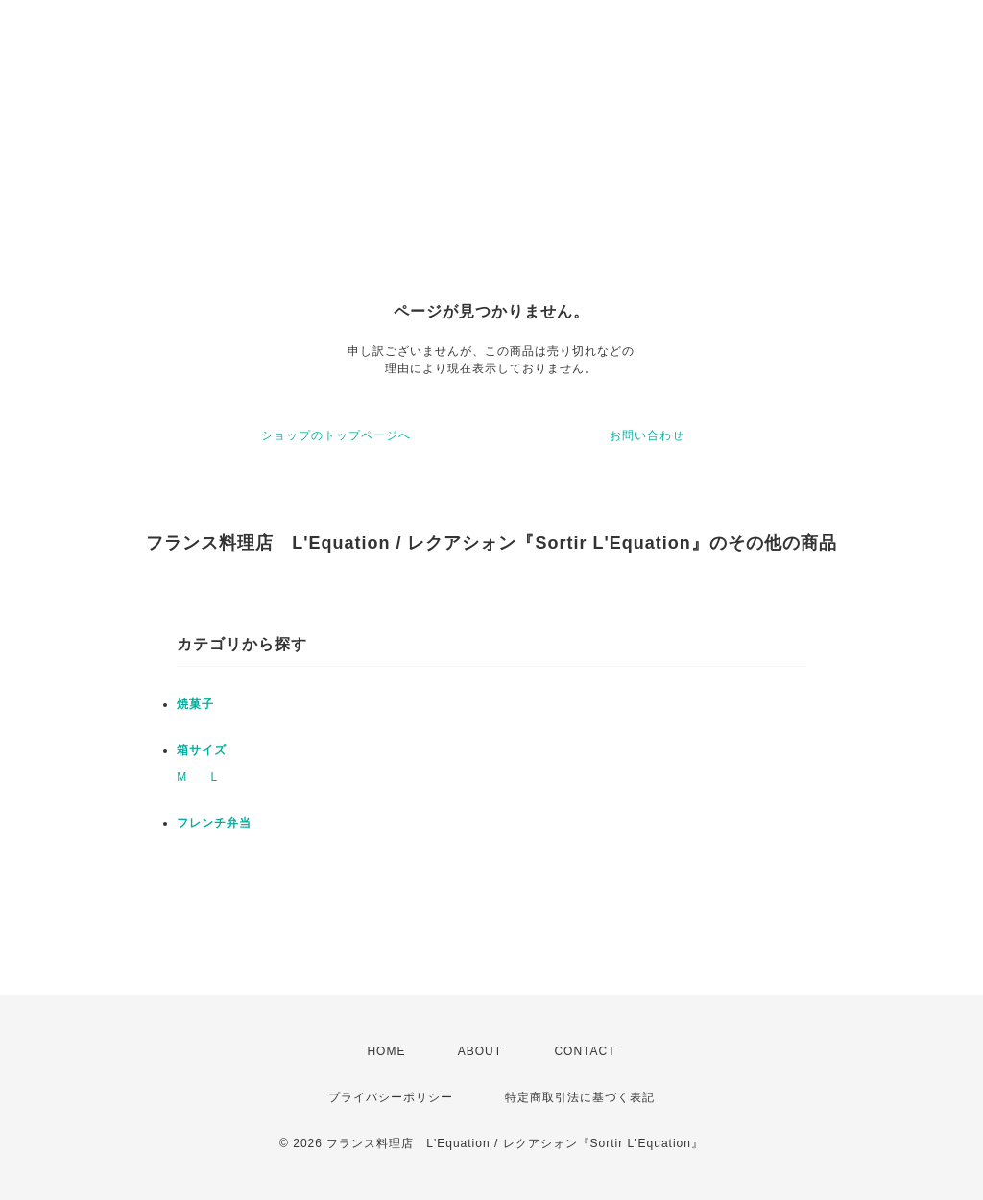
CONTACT (584, 1051)
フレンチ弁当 (214, 823)
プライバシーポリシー (390, 1097)
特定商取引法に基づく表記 (580, 1097)
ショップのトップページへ (336, 435)
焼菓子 (195, 704)
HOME (386, 1051)
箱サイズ (202, 750)
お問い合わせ (647, 435)
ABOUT (480, 1051)
